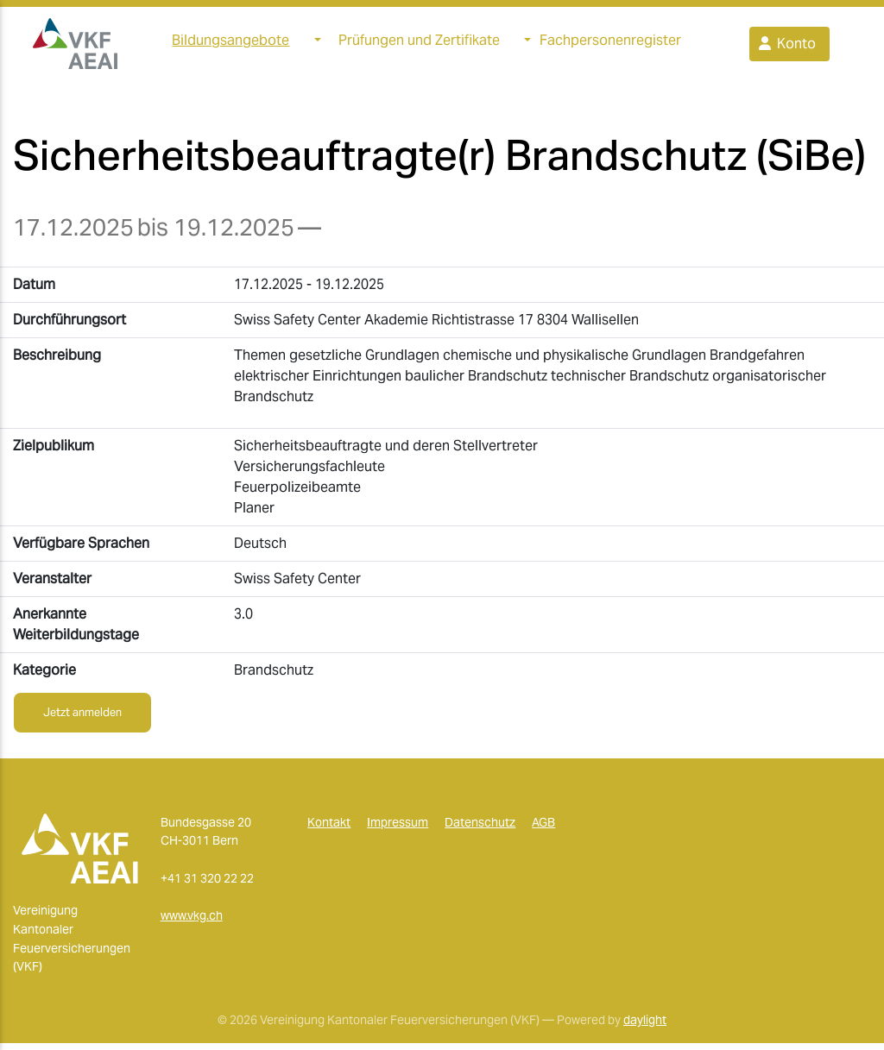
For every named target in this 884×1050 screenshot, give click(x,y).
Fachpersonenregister (610, 44)
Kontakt (328, 829)
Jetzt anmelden (82, 719)
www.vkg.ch (192, 922)
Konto (786, 47)
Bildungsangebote (230, 44)
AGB (543, 829)
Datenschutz (480, 829)
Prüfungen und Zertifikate (419, 44)
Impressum (397, 829)
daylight (644, 1026)
